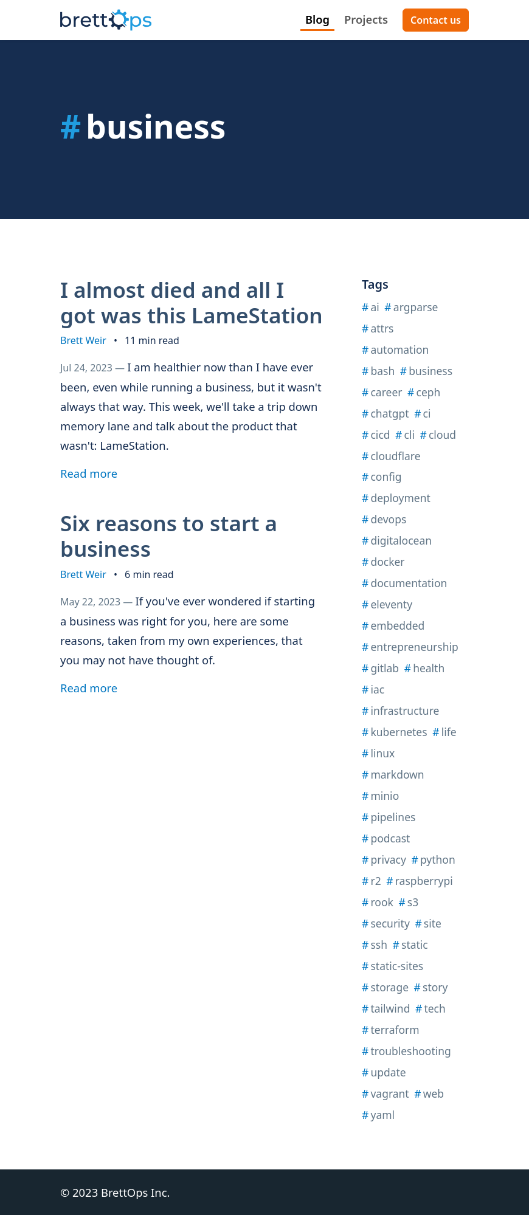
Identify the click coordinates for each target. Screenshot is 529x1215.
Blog (317, 19)
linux (378, 753)
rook (377, 902)
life (444, 732)
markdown (393, 774)
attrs (377, 328)
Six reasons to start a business (168, 536)
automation (395, 349)
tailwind (386, 1008)
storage (385, 987)
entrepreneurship (410, 646)
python (433, 859)
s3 (408, 902)
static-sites (392, 966)
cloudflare (391, 456)
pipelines (388, 817)
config (382, 476)
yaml (378, 1114)
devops (384, 519)
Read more (93, 473)
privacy (384, 859)
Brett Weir (83, 340)
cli (405, 434)
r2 (371, 880)
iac (373, 689)
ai (370, 307)
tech (430, 1008)
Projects (366, 19)
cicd (376, 434)
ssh (374, 944)
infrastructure (400, 710)
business (426, 370)
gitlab (380, 668)
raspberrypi (419, 880)
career (382, 392)
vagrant (385, 1093)
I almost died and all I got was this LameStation (191, 302)
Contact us (435, 20)
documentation (404, 583)
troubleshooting (406, 1051)
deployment (396, 497)
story (431, 987)
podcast (386, 838)
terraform (391, 1029)
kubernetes (394, 732)
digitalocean (397, 540)
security (386, 923)
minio (380, 795)
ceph (423, 392)
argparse (411, 307)
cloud (438, 434)
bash (378, 370)
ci (422, 413)
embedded (393, 625)
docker (383, 561)
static (410, 944)
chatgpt (385, 413)
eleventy (387, 604)
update (384, 1072)
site (428, 923)
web (429, 1093)
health (424, 668)
